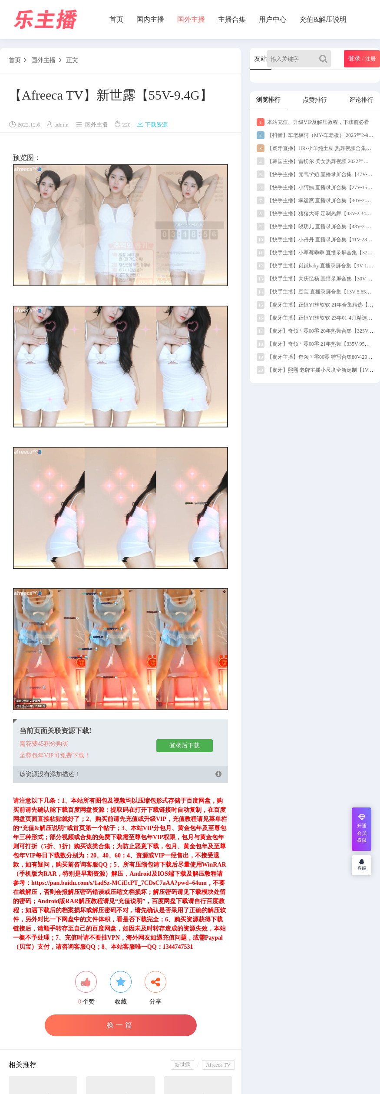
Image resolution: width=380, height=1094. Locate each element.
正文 (72, 60)
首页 (116, 19)
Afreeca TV (218, 1065)
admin (61, 124)
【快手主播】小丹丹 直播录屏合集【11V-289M (315, 240)
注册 (370, 59)
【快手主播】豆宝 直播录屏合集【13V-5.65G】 (316, 292)
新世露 (182, 1065)
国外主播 (191, 19)
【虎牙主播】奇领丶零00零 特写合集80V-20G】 (316, 357)
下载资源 (152, 124)
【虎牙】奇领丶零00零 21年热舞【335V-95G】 (315, 344)
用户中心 (273, 19)
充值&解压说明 (323, 19)
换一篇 (120, 1025)
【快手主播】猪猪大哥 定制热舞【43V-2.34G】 (316, 213)
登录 (354, 58)
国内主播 (150, 19)
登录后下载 (184, 745)
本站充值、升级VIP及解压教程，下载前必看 (313, 122)
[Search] (325, 58)
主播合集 (232, 19)
